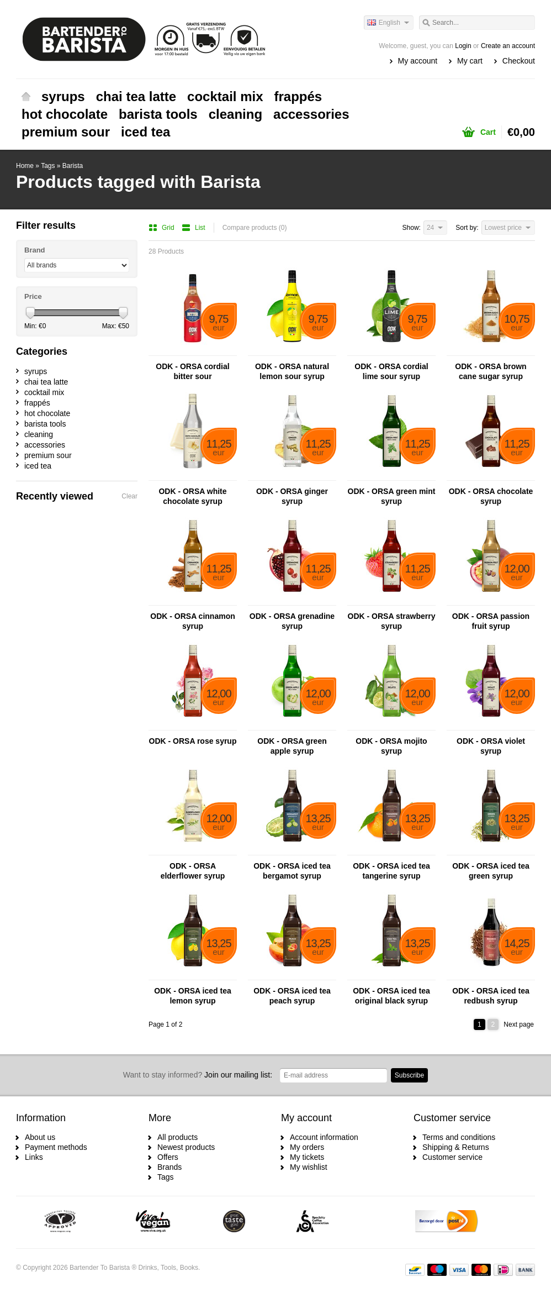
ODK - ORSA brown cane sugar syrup (490, 371)
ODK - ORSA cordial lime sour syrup (391, 371)
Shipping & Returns (455, 1147)
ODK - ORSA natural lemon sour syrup (292, 371)
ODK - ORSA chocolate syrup (491, 496)
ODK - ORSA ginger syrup (292, 496)
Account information (324, 1137)
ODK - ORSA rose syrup (193, 741)
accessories (311, 114)
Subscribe (409, 1075)
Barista (72, 166)
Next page (519, 1024)
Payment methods (56, 1147)
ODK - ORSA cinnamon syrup (192, 621)
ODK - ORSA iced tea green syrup (490, 870)
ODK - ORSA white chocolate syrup (192, 496)
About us (40, 1137)
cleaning (235, 114)
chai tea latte (136, 96)
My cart (470, 60)
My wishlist (308, 1167)
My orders (307, 1147)
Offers (167, 1157)
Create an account (508, 46)
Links (34, 1157)
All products (177, 1137)
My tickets (307, 1157)
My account (418, 60)
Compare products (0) (254, 228)
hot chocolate (65, 114)
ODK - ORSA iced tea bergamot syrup (292, 870)
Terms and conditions (458, 1137)
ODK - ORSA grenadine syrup (292, 621)
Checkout (518, 60)
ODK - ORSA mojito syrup (391, 746)
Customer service (452, 1157)
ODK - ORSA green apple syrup (292, 746)
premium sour (66, 131)
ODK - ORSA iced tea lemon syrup (192, 995)
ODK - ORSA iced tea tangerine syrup (391, 870)
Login (463, 46)
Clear (129, 496)
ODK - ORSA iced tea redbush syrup (490, 995)
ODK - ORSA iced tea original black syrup (391, 995)
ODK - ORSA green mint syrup (392, 496)
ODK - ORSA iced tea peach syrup (292, 995)
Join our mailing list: (197, 1074)
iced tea (145, 131)
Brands (169, 1167)
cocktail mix (225, 96)
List (193, 228)
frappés (298, 96)
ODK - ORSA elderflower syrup (193, 870)
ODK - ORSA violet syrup (491, 746)
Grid (162, 228)
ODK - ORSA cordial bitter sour (192, 371)
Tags (48, 166)
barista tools (158, 114)
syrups (63, 96)
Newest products (186, 1147)
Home (26, 97)
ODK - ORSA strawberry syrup (392, 621)
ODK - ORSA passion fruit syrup (490, 621)
